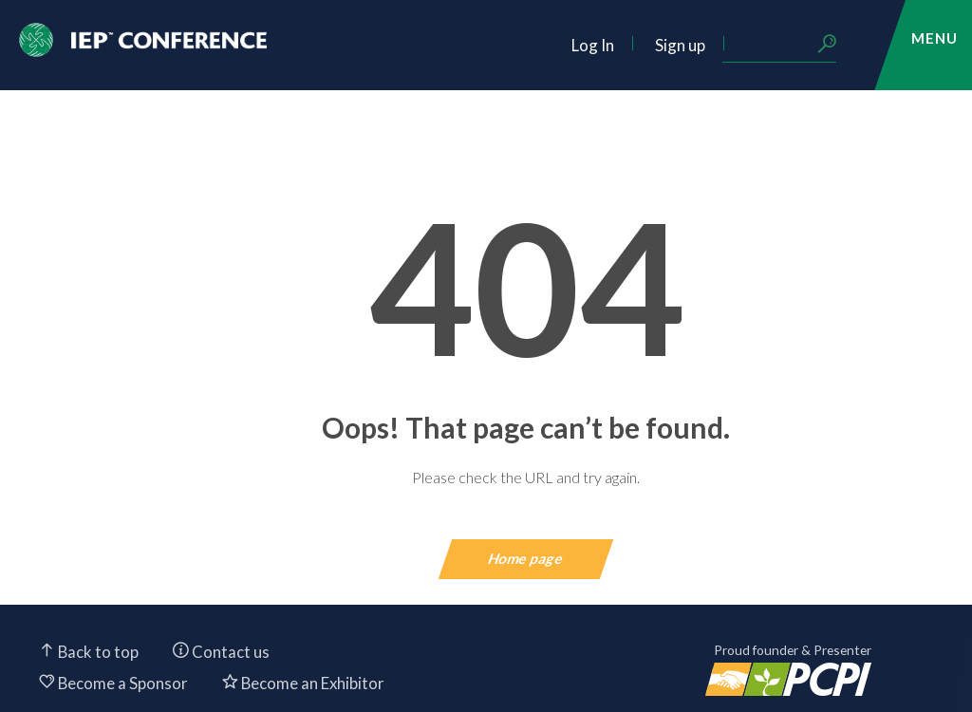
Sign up (680, 45)
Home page (526, 558)
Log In (592, 45)
